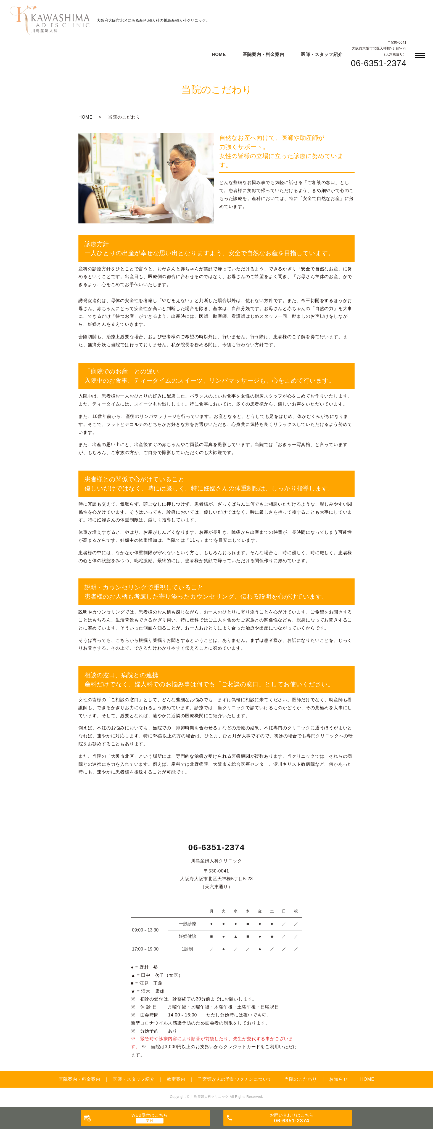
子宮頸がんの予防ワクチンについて (235, 1079)
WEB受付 (149, 1115)
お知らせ (338, 1079)
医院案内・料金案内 (263, 54)
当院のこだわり (300, 1079)
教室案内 (176, 1079)
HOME (219, 54)
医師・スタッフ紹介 (321, 54)
